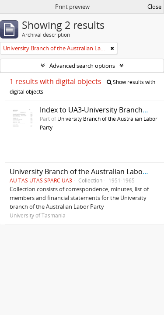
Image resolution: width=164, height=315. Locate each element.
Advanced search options (82, 66)
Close (154, 6)
